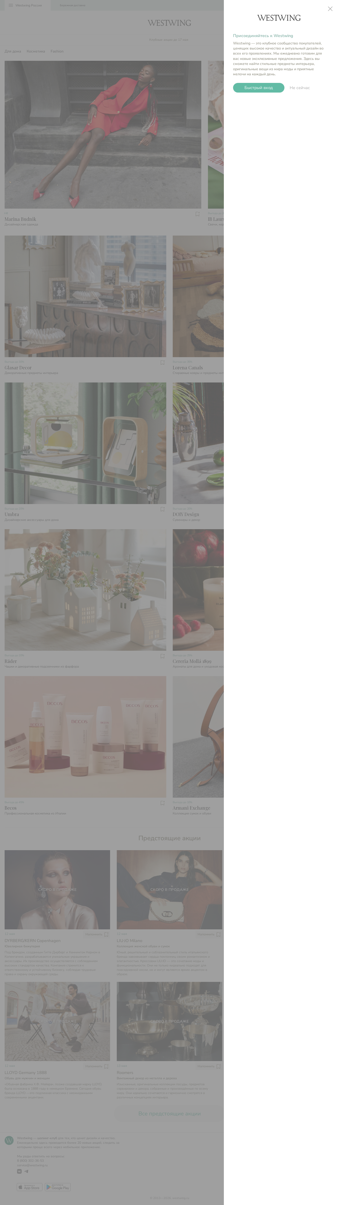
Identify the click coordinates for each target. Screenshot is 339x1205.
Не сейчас (300, 87)
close (330, 9)
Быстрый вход (258, 87)
